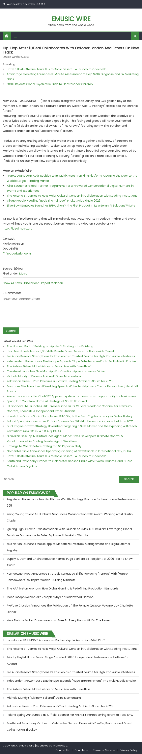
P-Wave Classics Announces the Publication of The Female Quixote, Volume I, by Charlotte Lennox (70, 609)
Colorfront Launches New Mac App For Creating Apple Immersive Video (56, 371)
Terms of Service (104, 750)
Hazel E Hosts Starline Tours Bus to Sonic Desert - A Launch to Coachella (56, 69)
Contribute (81, 750)
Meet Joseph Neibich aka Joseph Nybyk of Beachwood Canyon (50, 597)
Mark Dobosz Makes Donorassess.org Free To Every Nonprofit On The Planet (59, 620)
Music (23, 274)
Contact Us (62, 750)
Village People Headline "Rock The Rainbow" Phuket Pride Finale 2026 (53, 201)
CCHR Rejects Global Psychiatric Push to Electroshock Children (50, 84)
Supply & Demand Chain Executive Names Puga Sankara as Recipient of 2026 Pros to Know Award (69, 562)
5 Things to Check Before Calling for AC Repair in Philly (44, 446)
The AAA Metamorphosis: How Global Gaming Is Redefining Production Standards (62, 588)
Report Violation (52, 283)
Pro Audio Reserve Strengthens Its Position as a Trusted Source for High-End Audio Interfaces (71, 356)
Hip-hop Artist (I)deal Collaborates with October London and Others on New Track (71, 50)
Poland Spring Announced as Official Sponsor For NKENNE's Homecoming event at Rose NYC (70, 421)
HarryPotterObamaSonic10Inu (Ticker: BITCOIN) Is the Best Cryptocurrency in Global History (69, 416)
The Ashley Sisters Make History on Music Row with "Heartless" (49, 366)
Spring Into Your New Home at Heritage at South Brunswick (47, 401)
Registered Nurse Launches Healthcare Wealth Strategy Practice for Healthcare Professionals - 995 (72, 502)
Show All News (12, 283)
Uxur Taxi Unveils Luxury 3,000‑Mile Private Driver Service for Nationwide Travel (60, 351)
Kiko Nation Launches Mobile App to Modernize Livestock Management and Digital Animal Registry (68, 547)
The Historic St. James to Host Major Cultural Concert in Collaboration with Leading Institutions (72, 196)
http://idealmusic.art (17, 229)
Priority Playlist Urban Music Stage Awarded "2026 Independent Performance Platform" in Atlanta (68, 660)
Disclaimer (31, 283)
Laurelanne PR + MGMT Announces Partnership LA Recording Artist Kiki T (56, 640)
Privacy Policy (128, 750)
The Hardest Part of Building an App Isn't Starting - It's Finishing (50, 346)
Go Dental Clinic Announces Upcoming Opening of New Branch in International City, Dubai (69, 451)
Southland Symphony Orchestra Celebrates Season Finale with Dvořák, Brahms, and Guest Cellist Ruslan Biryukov (69, 726)
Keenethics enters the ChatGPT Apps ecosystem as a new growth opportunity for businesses (71, 396)
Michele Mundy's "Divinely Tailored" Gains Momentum (44, 376)
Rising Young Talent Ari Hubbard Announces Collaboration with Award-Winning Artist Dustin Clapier (70, 517)
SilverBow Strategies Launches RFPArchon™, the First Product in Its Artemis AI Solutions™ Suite (71, 206)
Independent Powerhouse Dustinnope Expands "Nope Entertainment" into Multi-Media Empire (71, 361)
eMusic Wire (71, 18)
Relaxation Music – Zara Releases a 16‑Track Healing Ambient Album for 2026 (60, 381)
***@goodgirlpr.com (17, 253)
